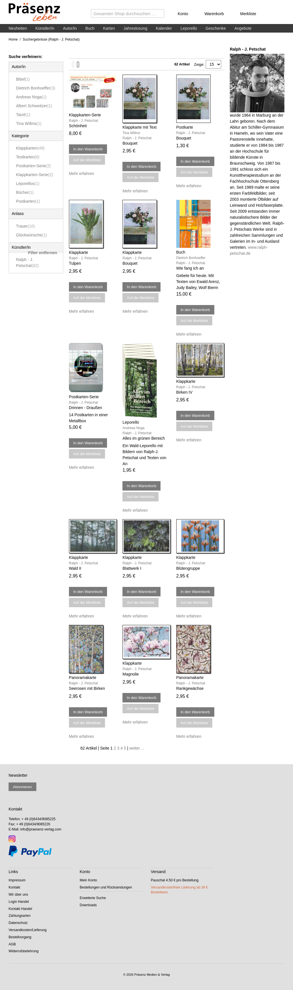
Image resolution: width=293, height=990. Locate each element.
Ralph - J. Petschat (27, 262)
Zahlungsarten (20, 916)
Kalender (164, 28)
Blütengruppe (188, 568)
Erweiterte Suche (93, 898)
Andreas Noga (31, 97)
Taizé (23, 114)
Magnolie (130, 674)
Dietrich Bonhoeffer (35, 88)
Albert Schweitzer (34, 105)
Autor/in (70, 28)
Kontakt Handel (20, 909)
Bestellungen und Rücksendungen (106, 887)
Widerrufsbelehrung (24, 951)
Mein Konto (88, 880)
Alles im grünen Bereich (143, 438)
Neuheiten (18, 28)
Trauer (25, 226)
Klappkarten (30, 148)
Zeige (198, 64)
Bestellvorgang (20, 937)
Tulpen (75, 263)
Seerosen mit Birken (87, 688)
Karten (109, 28)
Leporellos (27, 183)
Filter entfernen (42, 252)
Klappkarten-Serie (34, 174)
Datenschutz (18, 923)
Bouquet (129, 143)
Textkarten (27, 157)
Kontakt (14, 887)
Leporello (189, 28)
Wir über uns (18, 895)
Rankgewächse (190, 688)
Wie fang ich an (190, 268)
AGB (12, 944)
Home (13, 39)
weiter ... (136, 748)
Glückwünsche (31, 235)
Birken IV (184, 392)
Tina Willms (28, 123)
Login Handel (19, 902)
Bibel (23, 79)
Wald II (75, 568)
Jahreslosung (135, 28)
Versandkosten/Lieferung (28, 930)
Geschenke (215, 28)
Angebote (243, 28)
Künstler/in (44, 28)
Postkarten (28, 201)
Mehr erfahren (81, 173)
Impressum (17, 880)
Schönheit (78, 125)
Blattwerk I (131, 568)
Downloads (88, 905)
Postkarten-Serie (33, 166)
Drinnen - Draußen (85, 407)
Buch (89, 28)
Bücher (24, 192)
